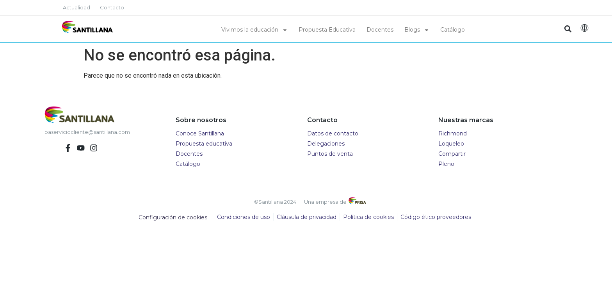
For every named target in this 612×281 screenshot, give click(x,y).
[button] (568, 28)
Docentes (379, 29)
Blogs (416, 30)
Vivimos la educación (254, 30)
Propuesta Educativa (327, 29)
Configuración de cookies (173, 217)
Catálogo (452, 29)
